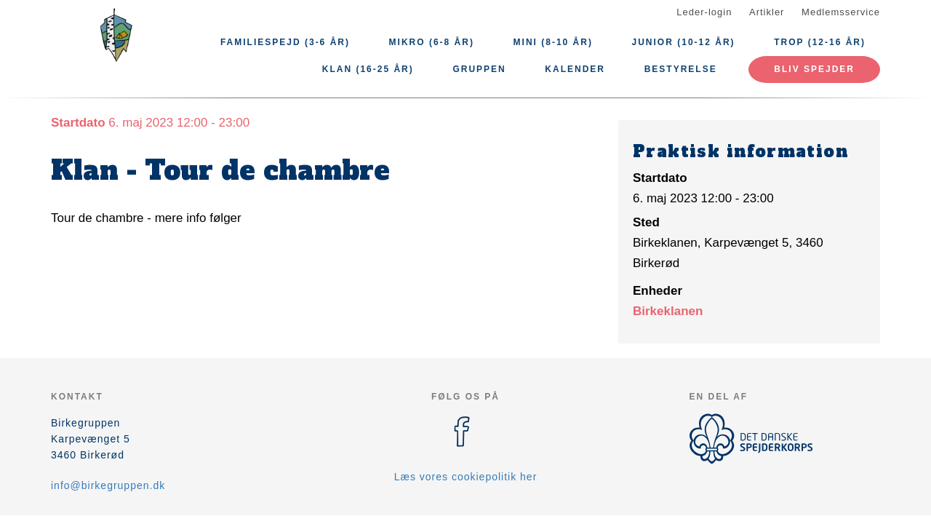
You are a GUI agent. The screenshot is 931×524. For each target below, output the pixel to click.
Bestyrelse (680, 69)
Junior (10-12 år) (683, 42)
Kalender (575, 69)
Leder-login (704, 12)
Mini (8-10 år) (553, 42)
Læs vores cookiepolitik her (466, 477)
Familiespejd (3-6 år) (285, 42)
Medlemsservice (841, 12)
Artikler (766, 12)
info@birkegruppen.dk (108, 485)
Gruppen (479, 69)
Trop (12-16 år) (820, 42)
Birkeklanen (668, 311)
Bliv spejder (814, 69)
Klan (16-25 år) (368, 69)
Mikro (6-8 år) (431, 42)
